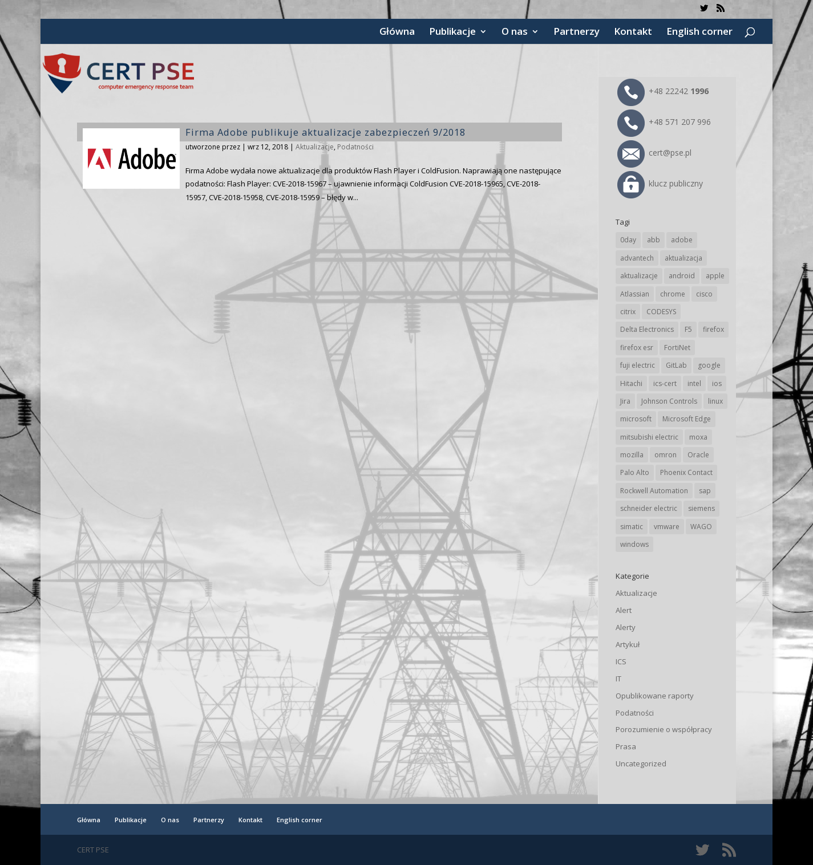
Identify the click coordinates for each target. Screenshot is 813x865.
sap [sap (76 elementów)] (705, 491)
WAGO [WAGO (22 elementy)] (701, 526)
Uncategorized (641, 763)
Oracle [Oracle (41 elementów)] (698, 455)
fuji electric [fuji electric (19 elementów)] (637, 365)
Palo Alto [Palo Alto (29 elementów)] (634, 472)
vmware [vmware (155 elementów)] (666, 526)
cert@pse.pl (654, 152)
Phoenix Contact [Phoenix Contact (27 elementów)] (686, 472)
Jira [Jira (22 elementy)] (625, 401)
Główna (397, 32)
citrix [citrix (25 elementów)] (628, 311)
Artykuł (628, 644)
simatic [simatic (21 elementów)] (631, 526)
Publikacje (452, 32)
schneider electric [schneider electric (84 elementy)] (648, 508)
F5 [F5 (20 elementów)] (688, 329)
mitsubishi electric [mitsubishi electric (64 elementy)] (649, 437)
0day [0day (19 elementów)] (628, 240)
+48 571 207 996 (664, 121)
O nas (514, 32)
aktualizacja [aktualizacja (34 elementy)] (683, 258)
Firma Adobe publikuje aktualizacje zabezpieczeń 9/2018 (325, 132)
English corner (699, 32)
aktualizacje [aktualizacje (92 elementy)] (639, 276)
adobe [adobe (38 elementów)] (682, 240)
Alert (624, 610)
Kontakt (633, 32)
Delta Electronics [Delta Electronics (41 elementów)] (647, 329)
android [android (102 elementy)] (682, 276)
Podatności (355, 147)
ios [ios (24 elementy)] (717, 383)
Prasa (626, 746)
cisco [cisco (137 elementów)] (704, 294)
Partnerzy (576, 32)
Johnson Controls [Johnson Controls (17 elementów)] (669, 401)
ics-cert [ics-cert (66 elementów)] (665, 383)
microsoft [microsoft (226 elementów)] (636, 419)
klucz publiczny (660, 183)
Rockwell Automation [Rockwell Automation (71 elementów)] (654, 491)
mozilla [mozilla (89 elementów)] (632, 455)
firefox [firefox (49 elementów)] (713, 329)
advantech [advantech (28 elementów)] (637, 258)
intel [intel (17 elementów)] (694, 383)
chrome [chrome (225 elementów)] (672, 294)
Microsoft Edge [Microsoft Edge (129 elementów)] (686, 419)
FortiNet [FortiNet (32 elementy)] (677, 347)
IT (618, 678)
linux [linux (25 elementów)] (715, 401)
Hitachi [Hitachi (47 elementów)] (631, 383)
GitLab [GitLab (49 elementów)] (676, 365)
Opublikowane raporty (655, 696)
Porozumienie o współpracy (664, 729)
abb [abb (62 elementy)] (653, 240)
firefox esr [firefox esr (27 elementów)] (636, 347)
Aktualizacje (315, 147)
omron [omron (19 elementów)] (665, 455)
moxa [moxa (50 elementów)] (698, 437)
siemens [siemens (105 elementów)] (701, 508)
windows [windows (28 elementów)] (634, 544)
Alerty (626, 627)
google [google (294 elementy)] (709, 365)
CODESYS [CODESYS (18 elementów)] (661, 311)
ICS (621, 661)
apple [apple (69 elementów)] (715, 276)
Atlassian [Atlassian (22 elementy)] (634, 294)
